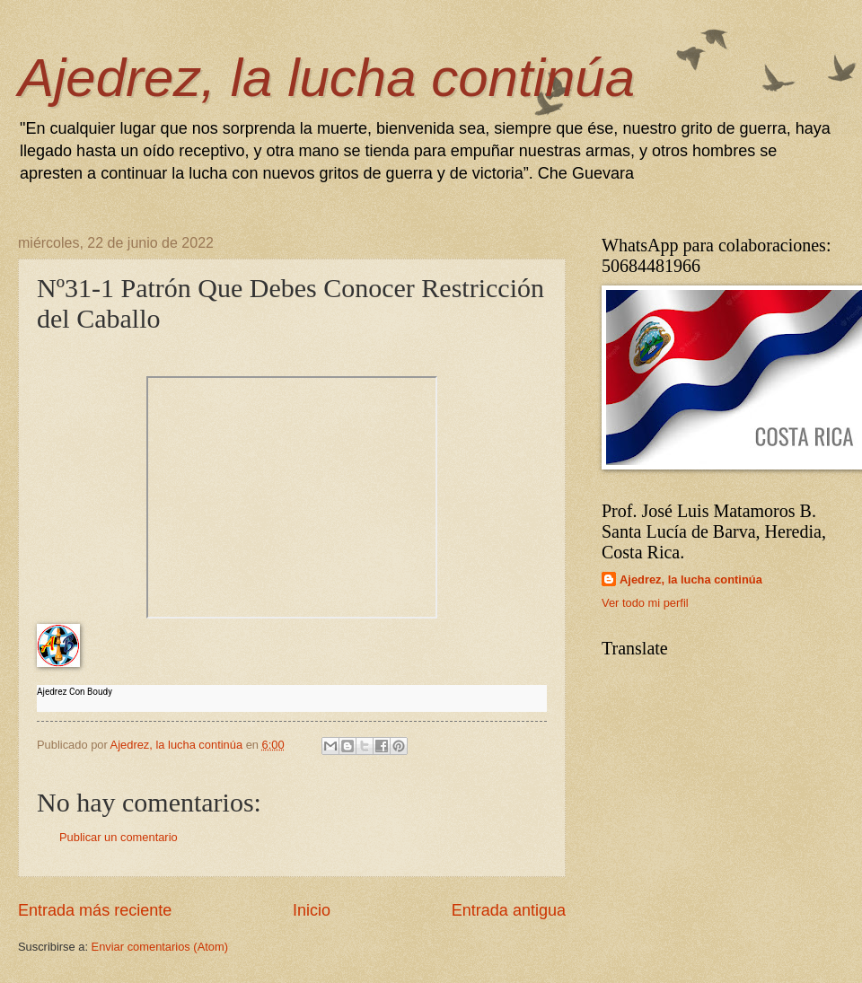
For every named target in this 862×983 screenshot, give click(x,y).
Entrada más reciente (95, 910)
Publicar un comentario (118, 837)
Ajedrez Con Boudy (74, 692)
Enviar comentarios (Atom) (160, 946)
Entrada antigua (509, 910)
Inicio (311, 910)
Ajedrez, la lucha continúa (326, 78)
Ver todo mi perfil (645, 603)
